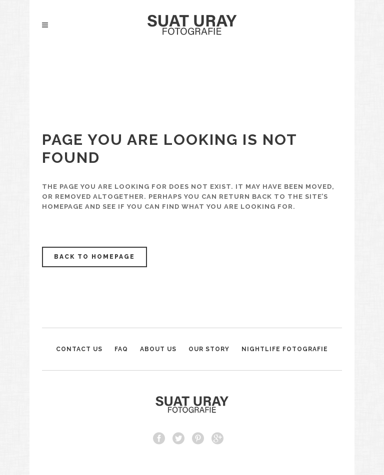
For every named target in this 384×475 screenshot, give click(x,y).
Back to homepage (94, 256)
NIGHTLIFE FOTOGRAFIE (285, 349)
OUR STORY (209, 349)
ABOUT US (158, 349)
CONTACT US (79, 349)
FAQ (121, 349)
